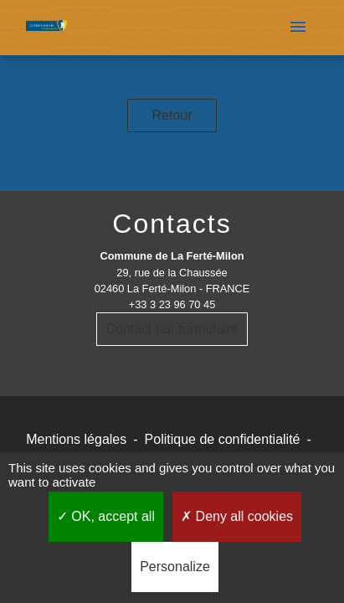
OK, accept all (106, 516)
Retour (171, 115)
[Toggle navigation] (298, 28)
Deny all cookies (237, 516)
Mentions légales (76, 439)
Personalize (175, 566)
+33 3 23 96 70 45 (172, 304)
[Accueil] (46, 28)
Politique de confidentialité (222, 439)
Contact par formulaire (171, 329)
